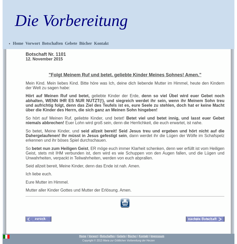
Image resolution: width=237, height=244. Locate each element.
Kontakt (101, 43)
